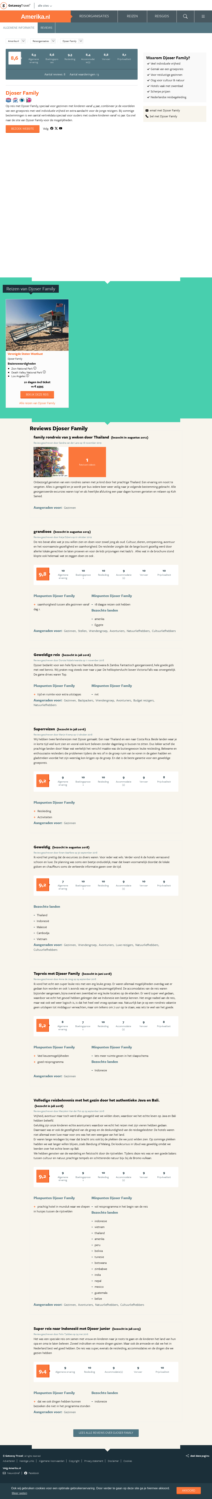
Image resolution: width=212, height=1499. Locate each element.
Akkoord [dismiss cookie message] (188, 1490)
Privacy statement (93, 1461)
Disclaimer (113, 1461)
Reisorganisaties (41, 41)
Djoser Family (69, 41)
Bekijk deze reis (37, 394)
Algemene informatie (19, 27)
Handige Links (26, 1461)
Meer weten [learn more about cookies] (19, 1493)
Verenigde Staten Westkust (25, 354)
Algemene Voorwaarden (51, 1461)
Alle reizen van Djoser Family (37, 403)
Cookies (127, 1461)
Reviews (46, 27)
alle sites (45, 5)
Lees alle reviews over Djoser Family (106, 1432)
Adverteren (9, 1461)
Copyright (74, 1461)
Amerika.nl (13, 41)
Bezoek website (22, 128)
